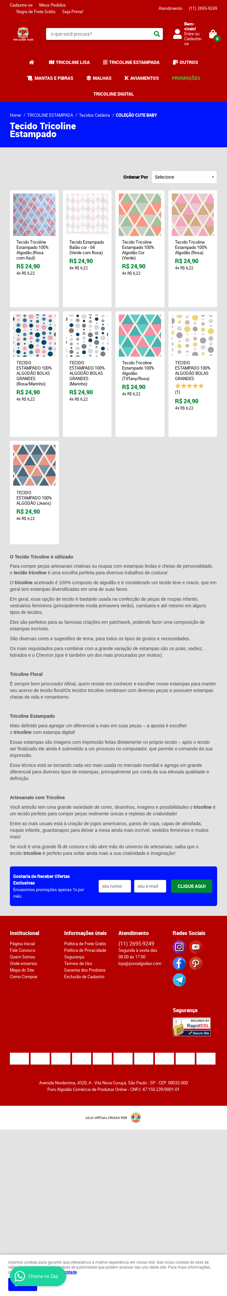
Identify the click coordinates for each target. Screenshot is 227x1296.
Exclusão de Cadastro (84, 977)
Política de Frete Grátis (85, 944)
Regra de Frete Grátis (36, 12)
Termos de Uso (78, 963)
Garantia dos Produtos (85, 970)
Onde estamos (23, 963)
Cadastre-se (21, 5)
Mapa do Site (22, 970)
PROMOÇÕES (186, 78)
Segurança (74, 957)
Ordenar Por (135, 177)
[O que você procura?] (157, 34)
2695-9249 (203, 8)
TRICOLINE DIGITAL (113, 94)
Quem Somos (22, 957)
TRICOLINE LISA (73, 62)
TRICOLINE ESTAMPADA (134, 62)
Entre (189, 34)
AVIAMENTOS (144, 78)
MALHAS (102, 78)
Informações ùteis (85, 933)
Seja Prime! (72, 12)
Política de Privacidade (85, 950)
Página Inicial (22, 944)
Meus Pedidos (52, 5)
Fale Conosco (22, 950)
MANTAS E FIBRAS (54, 78)
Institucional (24, 933)
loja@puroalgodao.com (139, 963)
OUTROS (189, 62)
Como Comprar (24, 977)
